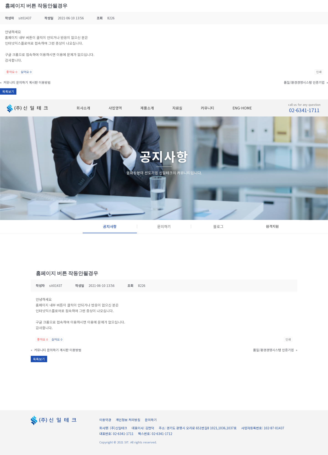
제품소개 (147, 108)
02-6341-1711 (304, 110)
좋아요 (11, 72)
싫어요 (26, 72)
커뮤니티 (207, 108)
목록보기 (8, 91)
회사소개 (83, 108)
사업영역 (115, 108)
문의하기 (151, 419)
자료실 (177, 108)
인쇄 (319, 72)
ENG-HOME (242, 108)
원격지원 (272, 226)
